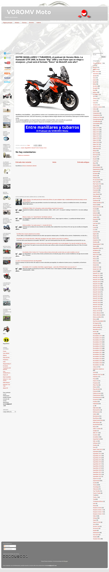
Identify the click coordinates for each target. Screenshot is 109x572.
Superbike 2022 (97, 474)
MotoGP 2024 (96, 300)
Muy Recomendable (98, 321)
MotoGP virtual (97, 308)
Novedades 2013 (97, 335)
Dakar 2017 (96, 136)
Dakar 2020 (96, 142)
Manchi (95, 238)
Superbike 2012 (97, 453)
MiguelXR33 (28, 147)
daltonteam (96, 148)
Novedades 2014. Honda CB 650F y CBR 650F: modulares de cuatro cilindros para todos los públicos (42, 238)
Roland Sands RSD (97, 420)
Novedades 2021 (97, 352)
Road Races (96, 418)
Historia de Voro (97, 206)
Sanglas (95, 430)
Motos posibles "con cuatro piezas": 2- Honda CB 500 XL (37, 225)
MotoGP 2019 (96, 290)
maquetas (95, 240)
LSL (94, 229)
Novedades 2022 (97, 354)
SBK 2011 (95, 432)
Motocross (96, 263)
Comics (95, 111)
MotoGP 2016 (96, 283)
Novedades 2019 (97, 348)
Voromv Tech (96, 526)
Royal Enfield (96, 424)
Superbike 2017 (97, 464)
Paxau (4, 351)
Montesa (95, 252)
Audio (22, 147)
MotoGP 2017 (96, 285)
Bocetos (31, 22)
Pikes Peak (96, 385)
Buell (94, 90)
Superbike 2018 (97, 466)
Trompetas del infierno (7, 368)
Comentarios (8, 549)
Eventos (95, 175)
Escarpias (5, 366)
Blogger (66, 561)
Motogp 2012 (96, 275)
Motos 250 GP (96, 310)
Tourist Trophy (97, 493)
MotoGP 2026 (96, 304)
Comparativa (96, 113)
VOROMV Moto (27, 12)
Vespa (94, 505)
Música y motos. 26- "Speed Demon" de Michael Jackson (37, 217)
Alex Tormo (96, 71)
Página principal (7, 22)
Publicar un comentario (23, 155)
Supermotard (96, 480)
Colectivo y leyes (97, 107)
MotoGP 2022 (96, 296)
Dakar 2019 (96, 140)
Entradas (7, 546)
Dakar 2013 (96, 127)
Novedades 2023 (97, 356)
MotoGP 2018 (96, 287)
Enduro (95, 165)
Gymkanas (95, 200)
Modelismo (96, 250)
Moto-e (95, 256)
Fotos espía (96, 188)
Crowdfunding (96, 121)
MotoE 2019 (96, 267)
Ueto (4, 361)
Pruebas (95, 401)
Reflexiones (96, 412)
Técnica (24, 22)
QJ (94, 405)
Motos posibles (97, 317)
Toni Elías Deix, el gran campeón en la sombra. (28, 234)
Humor (94, 211)
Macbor (95, 236)
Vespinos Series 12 (98, 509)
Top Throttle (96, 491)
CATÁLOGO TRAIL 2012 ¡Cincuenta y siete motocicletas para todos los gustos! (43, 208)
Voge (94, 520)
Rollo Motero (6, 382)
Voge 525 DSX (97, 522)
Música (95, 319)
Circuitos (95, 104)
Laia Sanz (95, 223)
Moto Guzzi (96, 254)
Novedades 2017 (97, 344)
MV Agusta (96, 323)
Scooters (95, 434)
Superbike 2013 (97, 455)
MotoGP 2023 (96, 298)
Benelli (95, 82)
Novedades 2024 (97, 358)
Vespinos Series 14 (98, 514)
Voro (45, 147)
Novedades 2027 (97, 364)
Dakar (94, 125)
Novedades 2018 (97, 346)
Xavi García (96, 534)
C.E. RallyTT (96, 94)
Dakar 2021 (96, 144)
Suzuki (94, 482)
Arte (94, 77)
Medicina (95, 242)
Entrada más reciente (23, 162)
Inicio (54, 162)
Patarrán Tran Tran (98, 374)
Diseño (95, 156)
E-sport (95, 161)
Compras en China (97, 117)
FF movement (96, 179)
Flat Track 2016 (97, 184)
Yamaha (95, 536)
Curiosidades (96, 123)
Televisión (95, 489)
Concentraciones (97, 119)
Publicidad (95, 403)
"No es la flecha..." (97, 63)
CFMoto (95, 98)
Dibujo (94, 150)
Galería (39, 22)
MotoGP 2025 (96, 302)
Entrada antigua (83, 162)
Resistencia (96, 416)
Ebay (94, 163)
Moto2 (94, 258)
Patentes (95, 376)
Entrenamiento (97, 167)
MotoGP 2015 (96, 281)
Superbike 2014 (97, 457)
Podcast (41, 147)
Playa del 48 (6, 357)
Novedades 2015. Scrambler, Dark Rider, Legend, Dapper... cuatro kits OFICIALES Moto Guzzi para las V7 (50, 267)
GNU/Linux (95, 196)
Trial (94, 499)
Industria (95, 213)
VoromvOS (96, 528)
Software (95, 443)
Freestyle (95, 190)
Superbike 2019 (97, 468)
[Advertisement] (53, 39)
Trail (94, 495)
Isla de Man (96, 215)
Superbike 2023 (97, 476)
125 (94, 65)
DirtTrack (95, 154)
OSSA (94, 372)
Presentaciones (97, 397)
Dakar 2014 (96, 129)
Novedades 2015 (97, 340)
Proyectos (95, 399)
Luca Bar (95, 231)
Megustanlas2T (7, 363)
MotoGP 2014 (96, 279)
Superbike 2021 (97, 472)
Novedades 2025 (97, 360)
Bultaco (95, 92)
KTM (94, 221)
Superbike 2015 (97, 460)
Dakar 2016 (96, 134)
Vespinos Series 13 (98, 511)
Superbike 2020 (97, 470)
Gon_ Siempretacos (6, 372)
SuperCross (96, 478)
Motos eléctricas (97, 315)
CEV (94, 96)
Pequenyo (5, 359)
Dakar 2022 (96, 146)
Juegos (95, 217)
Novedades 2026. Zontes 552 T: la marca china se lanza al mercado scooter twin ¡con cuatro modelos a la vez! (51, 252)
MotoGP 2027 (96, 306)
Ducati (94, 159)
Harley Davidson (97, 202)
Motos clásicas (97, 313)
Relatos (17, 22)
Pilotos (95, 387)
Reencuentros (96, 410)
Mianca (5, 355)
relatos (95, 414)
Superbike (95, 451)
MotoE (94, 265)
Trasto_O (95, 497)
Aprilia (94, 75)
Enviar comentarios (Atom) (29, 165)
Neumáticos (96, 329)
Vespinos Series (97, 507)
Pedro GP (5, 375)
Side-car (95, 441)
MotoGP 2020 (35, 147)
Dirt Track (95, 152)
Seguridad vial (96, 439)
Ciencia (95, 100)
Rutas (94, 426)
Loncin (94, 227)
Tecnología (96, 487)
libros (94, 225)
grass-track (96, 198)
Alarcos (95, 67)
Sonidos (95, 445)
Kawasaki (95, 219)
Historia (95, 204)
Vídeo (94, 516)
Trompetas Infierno (98, 501)
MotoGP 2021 (96, 294)
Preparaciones (97, 395)
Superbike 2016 (97, 462)
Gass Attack (6, 353)
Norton (95, 331)
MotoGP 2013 (96, 277)
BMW (94, 84)
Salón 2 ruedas (97, 428)
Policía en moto (97, 393)
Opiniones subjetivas (98, 369)
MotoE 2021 (96, 269)
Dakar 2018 (96, 138)
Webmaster (96, 532)
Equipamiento (96, 169)
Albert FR (5, 388)
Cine (94, 102)
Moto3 (94, 260)
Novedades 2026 (97, 362)
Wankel (95, 530)
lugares (95, 233)
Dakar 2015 (96, 132)
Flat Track (95, 181)
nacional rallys (96, 325)
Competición (96, 115)
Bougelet (95, 88)
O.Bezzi (95, 367)
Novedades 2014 (97, 337)
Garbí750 (95, 192)
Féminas (95, 177)
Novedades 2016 (97, 342)
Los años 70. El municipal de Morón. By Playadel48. (29, 260)
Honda (94, 208)
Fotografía (95, 186)
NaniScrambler (97, 327)
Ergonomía (96, 171)
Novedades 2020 (97, 350)
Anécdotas (96, 73)
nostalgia (95, 333)
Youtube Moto (96, 539)
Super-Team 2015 (97, 449)
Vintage (95, 518)
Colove (95, 109)
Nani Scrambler (7, 377)
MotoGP (95, 271)
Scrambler (95, 437)
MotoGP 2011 (96, 273)
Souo (94, 447)
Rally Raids (96, 407)
